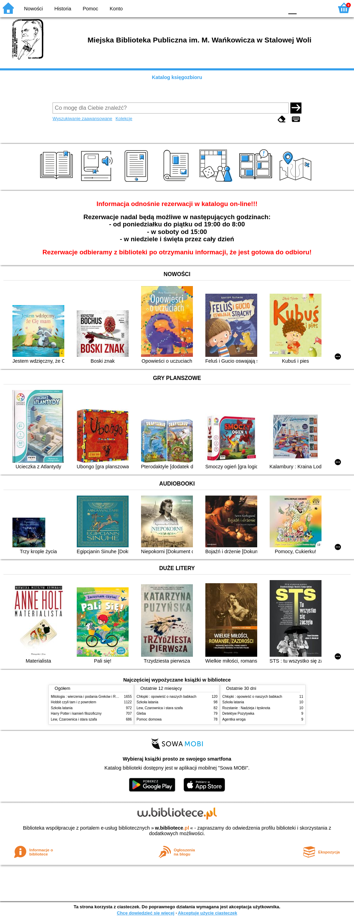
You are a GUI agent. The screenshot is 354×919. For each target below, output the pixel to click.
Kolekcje (123, 118)
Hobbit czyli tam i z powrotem (73, 702)
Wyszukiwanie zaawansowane (82, 118)
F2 (320, 8)
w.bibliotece (172, 828)
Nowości (33, 8)
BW (248, 8)
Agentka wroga (233, 719)
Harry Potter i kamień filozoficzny (76, 713)
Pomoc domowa (149, 719)
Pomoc (90, 8)
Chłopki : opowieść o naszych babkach (166, 696)
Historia (62, 8)
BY (276, 8)
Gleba (141, 713)
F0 (292, 8)
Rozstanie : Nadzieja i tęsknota (246, 708)
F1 (304, 8)
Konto (116, 8)
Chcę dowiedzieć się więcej (145, 913)
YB (262, 8)
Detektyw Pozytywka (238, 713)
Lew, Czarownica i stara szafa (74, 719)
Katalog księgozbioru (177, 77)
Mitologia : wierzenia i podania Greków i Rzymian (89, 696)
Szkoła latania (62, 708)
